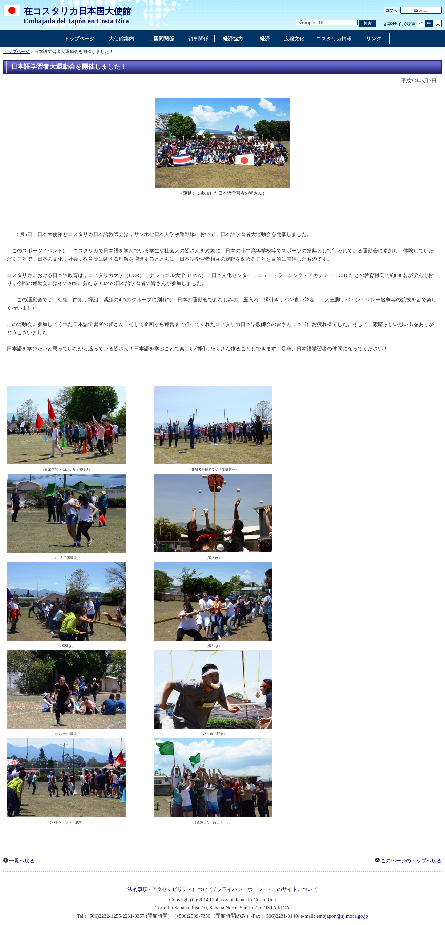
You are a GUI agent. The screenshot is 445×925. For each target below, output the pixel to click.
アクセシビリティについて (182, 889)
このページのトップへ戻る (411, 860)
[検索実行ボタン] (367, 23)
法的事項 (137, 889)
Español (420, 10)
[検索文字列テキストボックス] (327, 23)
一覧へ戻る (22, 860)
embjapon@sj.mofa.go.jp (342, 916)
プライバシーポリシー (242, 889)
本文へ (391, 10)
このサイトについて (295, 889)
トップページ (16, 51)
